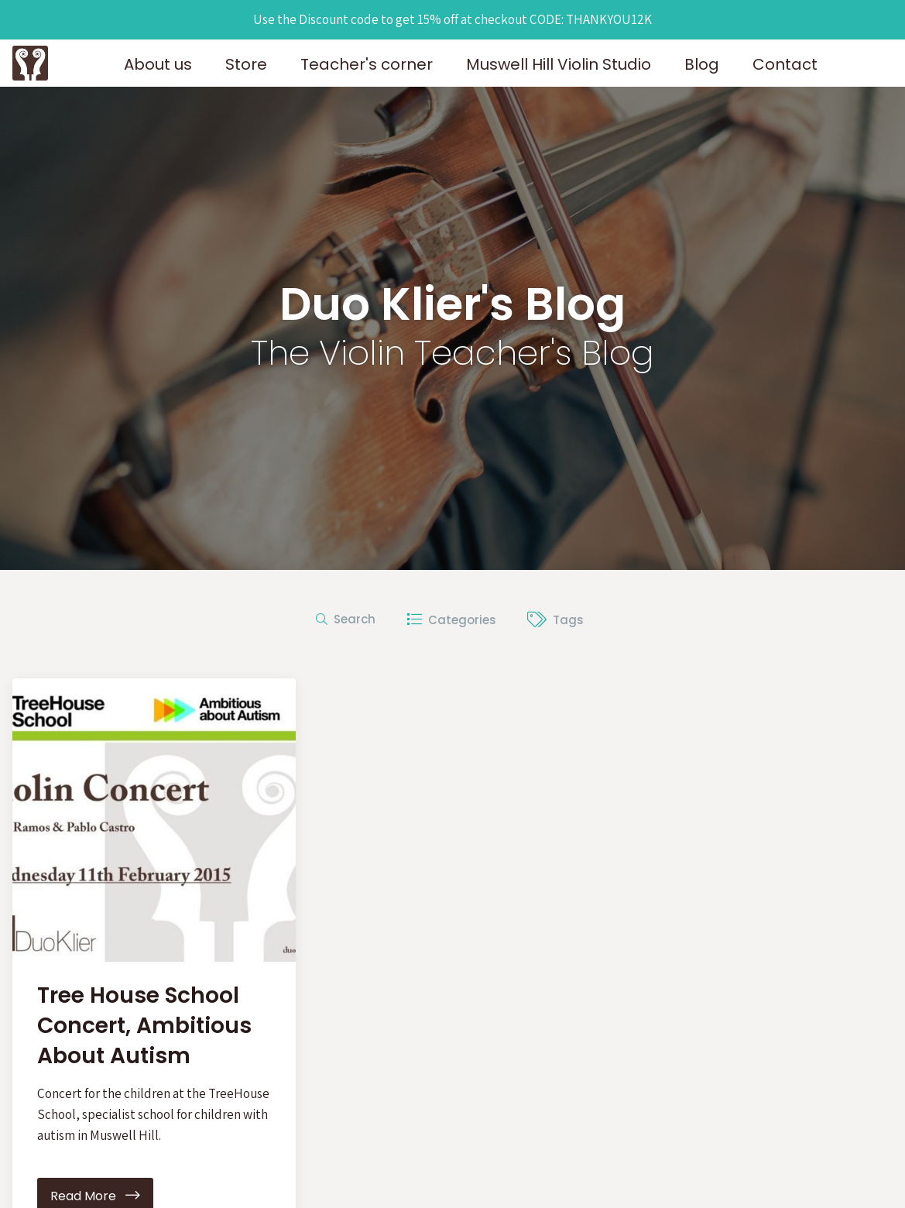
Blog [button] (701, 64)
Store (246, 64)
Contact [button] (785, 64)
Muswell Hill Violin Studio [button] (558, 64)
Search (345, 619)
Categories (451, 620)
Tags (555, 620)
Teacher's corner (366, 64)
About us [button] (158, 64)
